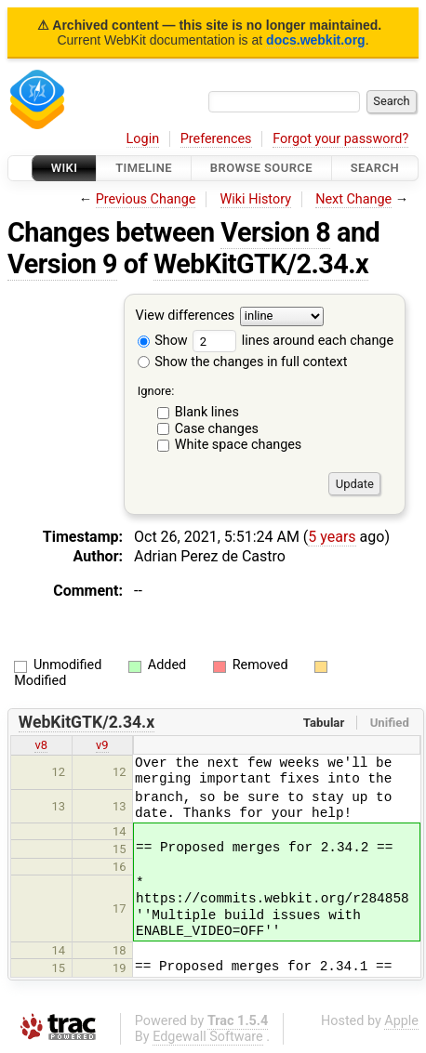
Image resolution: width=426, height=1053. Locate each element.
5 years (331, 537)
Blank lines (207, 412)
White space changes (238, 445)
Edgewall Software (208, 1037)
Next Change (353, 199)
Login (143, 139)
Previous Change (146, 199)
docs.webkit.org (316, 40)
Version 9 (62, 264)
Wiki (64, 168)
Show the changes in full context (243, 362)
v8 (40, 745)
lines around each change (293, 341)
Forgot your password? (340, 139)
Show (163, 341)
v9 (102, 745)
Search (375, 168)
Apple (401, 1021)
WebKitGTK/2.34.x (260, 264)
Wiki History (255, 199)
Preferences (216, 139)
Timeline (143, 168)
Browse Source (261, 168)
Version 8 (275, 232)
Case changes (217, 429)
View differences (185, 316)
